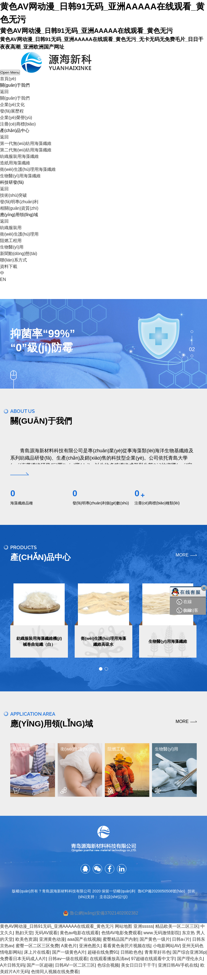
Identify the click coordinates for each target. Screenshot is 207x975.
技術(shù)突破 (13, 195)
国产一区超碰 (40, 965)
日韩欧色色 (131, 952)
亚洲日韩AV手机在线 (178, 965)
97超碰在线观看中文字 (153, 958)
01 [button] (192, 331)
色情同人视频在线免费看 (54, 971)
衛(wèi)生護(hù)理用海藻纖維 (28, 169)
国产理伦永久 (190, 958)
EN (3, 279)
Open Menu (10, 72)
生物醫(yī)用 (11, 247)
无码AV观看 (46, 932)
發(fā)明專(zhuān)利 (19, 201)
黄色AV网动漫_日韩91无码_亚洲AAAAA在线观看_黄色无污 (57, 926)
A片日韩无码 (12, 965)
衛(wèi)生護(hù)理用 (19, 234)
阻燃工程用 (11, 240)
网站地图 (123, 926)
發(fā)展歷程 (12, 111)
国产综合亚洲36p (189, 952)
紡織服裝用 (11, 227)
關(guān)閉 (204, 588)
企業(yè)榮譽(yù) (16, 117)
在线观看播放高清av (109, 958)
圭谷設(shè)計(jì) (113, 897)
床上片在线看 (37, 952)
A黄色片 (69, 945)
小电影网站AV (166, 945)
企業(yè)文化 (12, 104)
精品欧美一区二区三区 (176, 926)
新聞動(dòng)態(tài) (18, 253)
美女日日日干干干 (138, 965)
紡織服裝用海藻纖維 (19, 156)
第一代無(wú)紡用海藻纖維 (25, 143)
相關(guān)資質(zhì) (19, 208)
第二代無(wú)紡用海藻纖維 (25, 150)
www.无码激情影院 (161, 932)
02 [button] (192, 349)
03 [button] (192, 356)
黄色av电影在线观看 (79, 932)
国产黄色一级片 (155, 939)
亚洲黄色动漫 (52, 939)
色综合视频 (108, 965)
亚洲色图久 (90, 945)
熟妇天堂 (24, 932)
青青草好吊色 (157, 952)
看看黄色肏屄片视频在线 (126, 945)
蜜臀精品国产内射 (120, 939)
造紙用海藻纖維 (15, 163)
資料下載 (8, 266)
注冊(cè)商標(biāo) (18, 124)
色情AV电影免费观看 (121, 932)
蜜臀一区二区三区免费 (37, 945)
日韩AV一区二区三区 (75, 965)
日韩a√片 (181, 939)
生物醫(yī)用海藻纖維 (20, 176)
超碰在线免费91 (103, 952)
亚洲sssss (143, 926)
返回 (4, 91)
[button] (100, 669)
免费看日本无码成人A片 (23, 958)
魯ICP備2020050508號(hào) (161, 891)
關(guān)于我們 (15, 98)
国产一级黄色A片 (68, 952)
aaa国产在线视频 (84, 939)
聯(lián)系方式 (13, 260)
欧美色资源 (26, 939)
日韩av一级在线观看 (67, 958)
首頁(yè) (8, 78)
